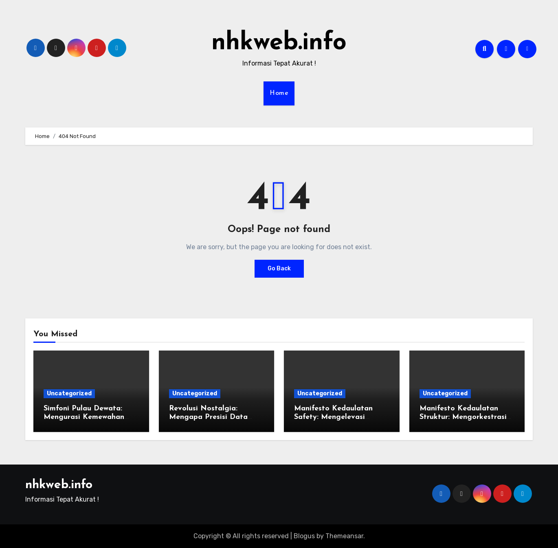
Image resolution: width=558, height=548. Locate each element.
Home (279, 93)
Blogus (304, 536)
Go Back (279, 268)
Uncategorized (69, 393)
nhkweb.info (279, 43)
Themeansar (344, 536)
